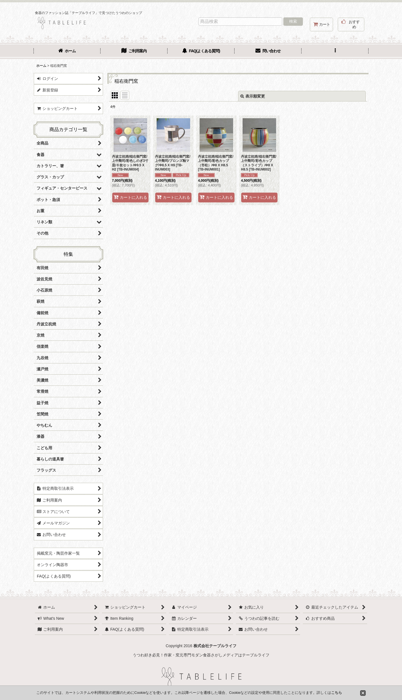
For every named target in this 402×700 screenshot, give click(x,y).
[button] (335, 51)
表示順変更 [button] (252, 96)
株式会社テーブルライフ (214, 646)
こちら (336, 692)
